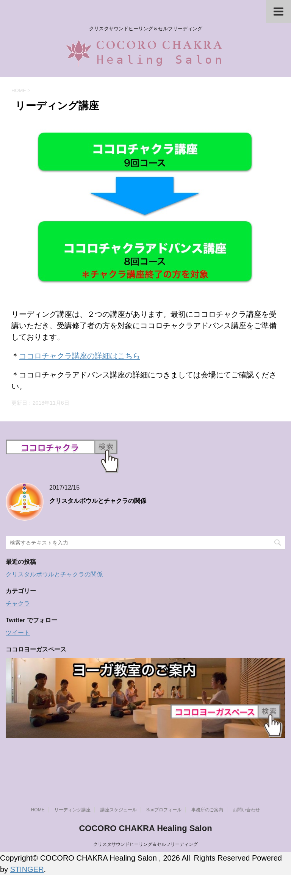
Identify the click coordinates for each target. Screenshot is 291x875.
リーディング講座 (72, 809)
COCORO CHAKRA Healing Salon (145, 828)
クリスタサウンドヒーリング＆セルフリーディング (145, 844)
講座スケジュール (118, 809)
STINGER (27, 869)
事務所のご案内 (207, 809)
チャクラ (18, 603)
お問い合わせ (246, 809)
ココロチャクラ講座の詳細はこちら (79, 356)
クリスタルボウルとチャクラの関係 (97, 501)
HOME (38, 809)
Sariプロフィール (163, 809)
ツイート (18, 632)
